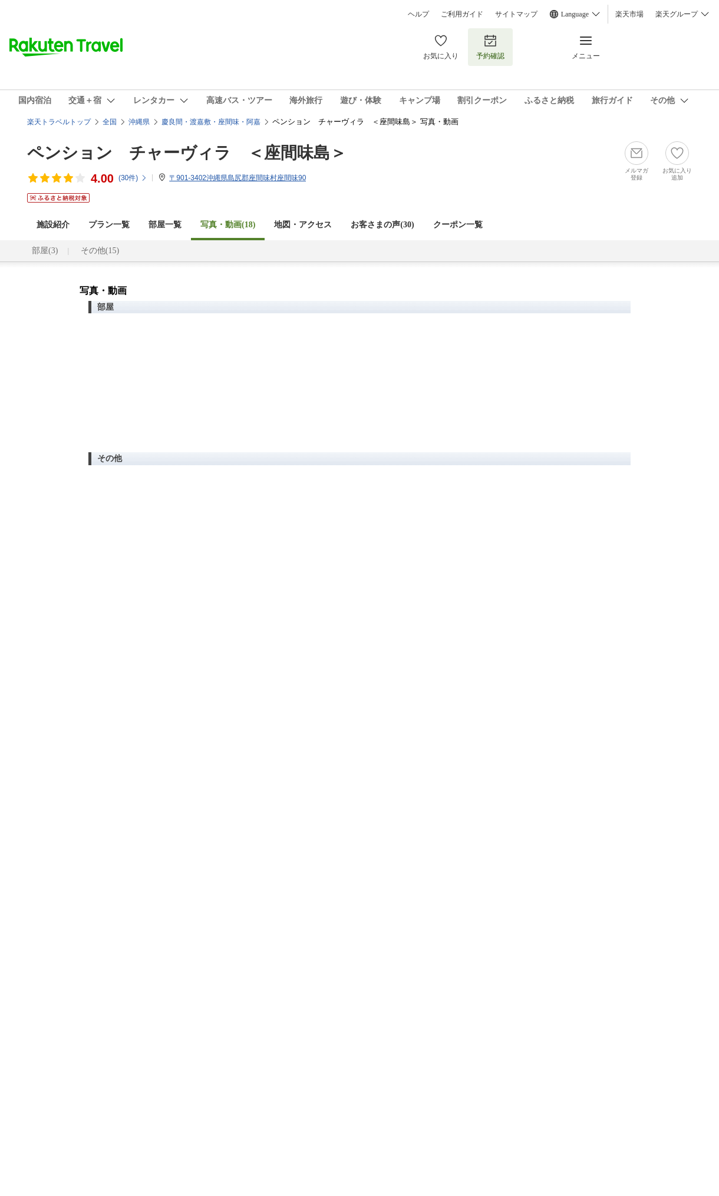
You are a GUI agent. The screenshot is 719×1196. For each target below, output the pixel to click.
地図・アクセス (303, 224)
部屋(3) (45, 250)
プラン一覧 (109, 224)
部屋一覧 (165, 224)
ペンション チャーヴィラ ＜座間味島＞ (187, 153)
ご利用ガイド (462, 14)
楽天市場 (629, 14)
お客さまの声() (382, 224)
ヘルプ (418, 14)
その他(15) (100, 250)
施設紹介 (53, 224)
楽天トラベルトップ (59, 122)
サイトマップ (516, 14)
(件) (132, 177)
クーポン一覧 (458, 224)
